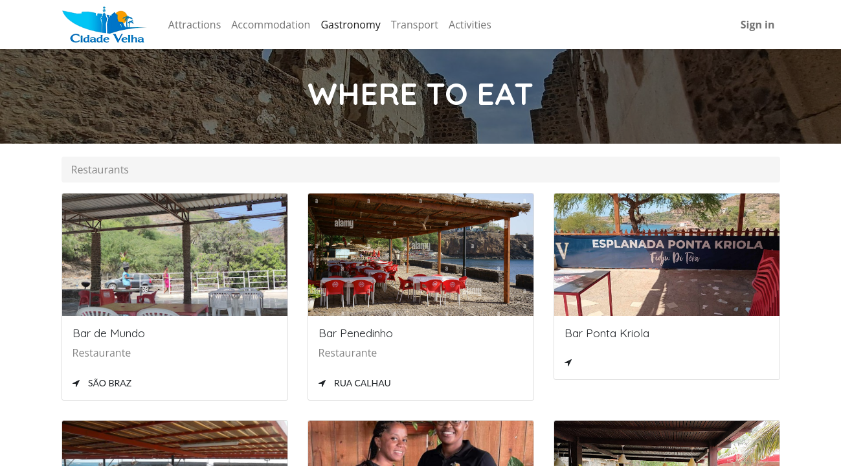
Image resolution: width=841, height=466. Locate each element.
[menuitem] (194, 25)
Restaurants (100, 169)
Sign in (758, 24)
